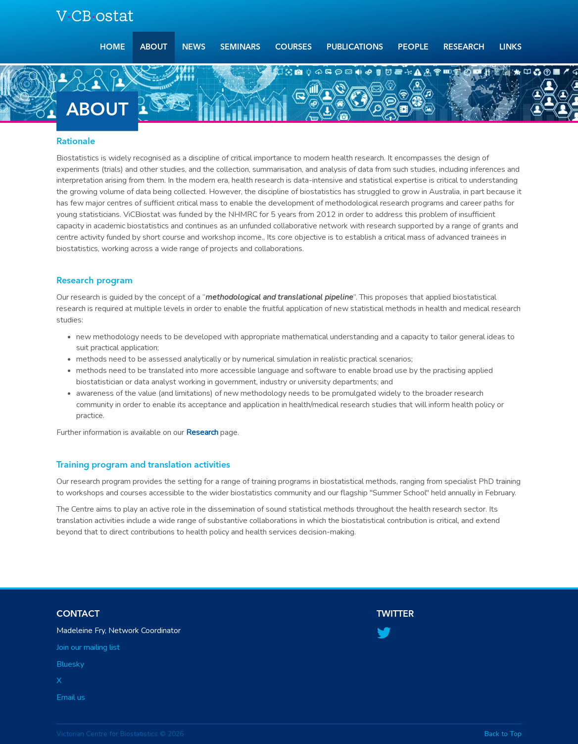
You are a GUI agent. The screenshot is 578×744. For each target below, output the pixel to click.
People (413, 48)
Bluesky (70, 664)
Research (463, 48)
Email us (70, 697)
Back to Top (503, 734)
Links (510, 48)
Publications (355, 48)
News (193, 48)
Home (112, 48)
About (153, 48)
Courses (293, 48)
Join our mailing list (88, 647)
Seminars (240, 48)
